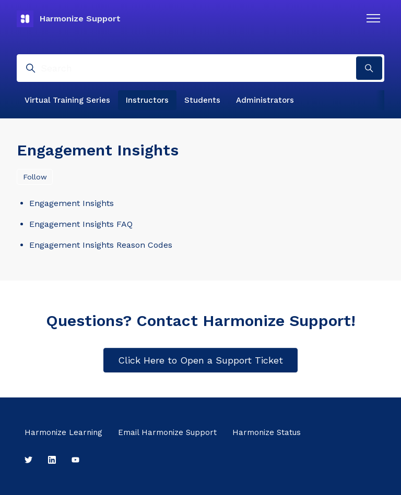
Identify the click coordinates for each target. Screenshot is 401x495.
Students (202, 100)
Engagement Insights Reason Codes (100, 245)
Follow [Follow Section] (35, 177)
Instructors (147, 100)
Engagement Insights (71, 203)
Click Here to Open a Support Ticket (200, 360)
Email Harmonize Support (167, 432)
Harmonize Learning (63, 432)
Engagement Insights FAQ (81, 224)
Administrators (265, 100)
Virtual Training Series (67, 100)
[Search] (200, 68)
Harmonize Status (266, 432)
